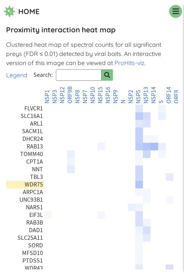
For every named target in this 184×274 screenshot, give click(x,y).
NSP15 (100, 95)
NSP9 (115, 97)
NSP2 (131, 97)
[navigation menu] (175, 11)
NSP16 (108, 95)
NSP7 (85, 97)
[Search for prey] (107, 75)
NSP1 (47, 97)
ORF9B (70, 95)
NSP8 (77, 97)
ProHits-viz (129, 63)
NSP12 (62, 95)
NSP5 (138, 97)
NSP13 (146, 95)
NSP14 (153, 95)
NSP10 (93, 95)
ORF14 (169, 95)
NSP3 (55, 97)
